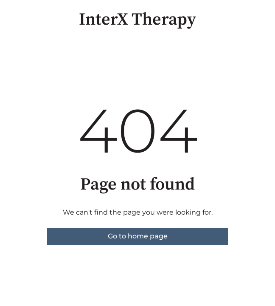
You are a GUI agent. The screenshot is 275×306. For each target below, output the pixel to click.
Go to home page (138, 236)
